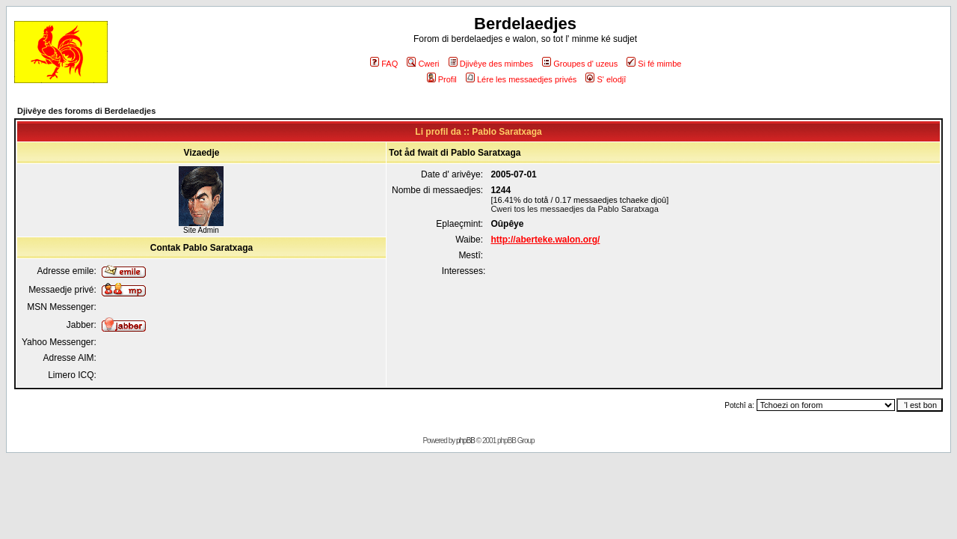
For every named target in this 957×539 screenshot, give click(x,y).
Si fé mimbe (654, 63)
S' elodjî (605, 79)
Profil (442, 79)
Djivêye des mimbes (491, 63)
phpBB (465, 440)
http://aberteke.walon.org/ (545, 239)
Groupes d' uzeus (580, 63)
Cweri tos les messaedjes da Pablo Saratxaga (574, 208)
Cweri (423, 63)
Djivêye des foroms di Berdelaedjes (86, 110)
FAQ (384, 63)
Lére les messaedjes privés (521, 79)
